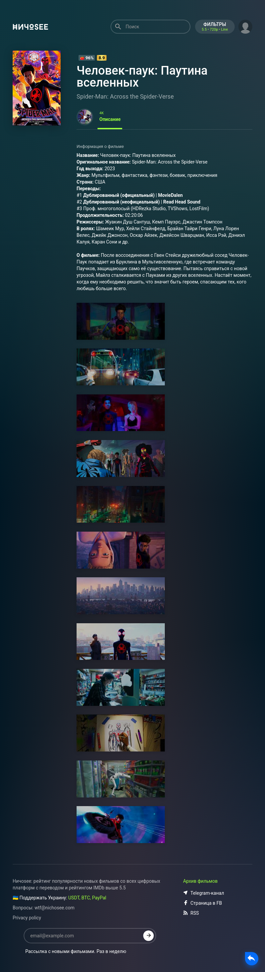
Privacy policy (27, 917)
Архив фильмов (200, 881)
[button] (245, 26)
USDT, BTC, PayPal (87, 897)
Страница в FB (202, 903)
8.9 (102, 57)
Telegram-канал (203, 893)
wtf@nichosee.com (55, 907)
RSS (191, 913)
